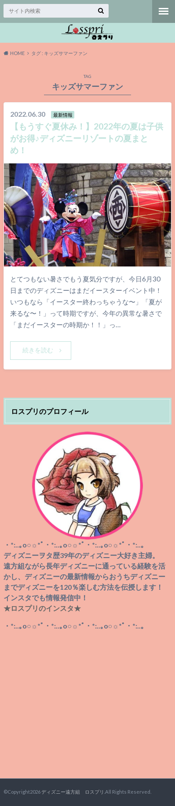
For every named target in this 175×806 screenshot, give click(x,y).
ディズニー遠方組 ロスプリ (72, 792)
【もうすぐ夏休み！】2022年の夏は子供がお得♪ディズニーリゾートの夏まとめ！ (86, 138)
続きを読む (37, 350)
